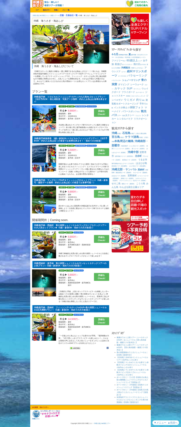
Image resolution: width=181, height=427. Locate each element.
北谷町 (138, 156)
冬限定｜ (135, 96)
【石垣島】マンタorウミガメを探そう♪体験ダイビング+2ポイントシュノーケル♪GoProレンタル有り (133, 364)
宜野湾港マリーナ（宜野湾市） (124, 156)
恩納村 (141, 169)
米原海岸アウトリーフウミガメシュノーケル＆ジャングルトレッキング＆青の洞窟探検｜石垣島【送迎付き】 (132, 399)
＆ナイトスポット (124, 64)
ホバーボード (140, 92)
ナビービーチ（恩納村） (140, 172)
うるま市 (142, 159)
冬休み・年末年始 (122, 57)
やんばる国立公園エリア (131, 187)
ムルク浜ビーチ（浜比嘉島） (138, 166)
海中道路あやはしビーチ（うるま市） (123, 163)
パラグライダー (116, 80)
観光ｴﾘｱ (46, 10)
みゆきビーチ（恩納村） (119, 176)
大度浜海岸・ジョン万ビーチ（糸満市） (133, 146)
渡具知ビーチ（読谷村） (129, 160)
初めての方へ (44, 407)
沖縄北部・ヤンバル (124, 169)
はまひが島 (141, 163)
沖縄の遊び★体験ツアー (102, 423)
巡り (131, 111)
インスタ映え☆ (129, 107)
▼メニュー (160, 422)
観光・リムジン (131, 115)
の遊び (116, 133)
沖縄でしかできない (137, 68)
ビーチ (122, 76)
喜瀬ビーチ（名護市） (128, 178)
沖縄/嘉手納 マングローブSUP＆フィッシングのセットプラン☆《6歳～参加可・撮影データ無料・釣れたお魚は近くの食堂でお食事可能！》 (71, 181)
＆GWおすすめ (120, 54)
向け (119, 61)
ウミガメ (129, 99)
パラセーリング (137, 75)
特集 (56, 10)
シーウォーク (137, 84)
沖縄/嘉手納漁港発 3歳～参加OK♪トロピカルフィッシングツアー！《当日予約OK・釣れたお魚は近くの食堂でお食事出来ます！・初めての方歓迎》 (70, 139)
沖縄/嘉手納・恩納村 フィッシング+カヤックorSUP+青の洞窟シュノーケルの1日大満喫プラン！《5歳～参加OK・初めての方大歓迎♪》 (70, 308)
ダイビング (123, 84)
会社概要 (35, 407)
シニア (134, 61)
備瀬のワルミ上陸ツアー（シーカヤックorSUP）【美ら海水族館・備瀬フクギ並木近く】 (132, 347)
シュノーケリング (131, 80)
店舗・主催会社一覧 (69, 15)
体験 (140, 100)
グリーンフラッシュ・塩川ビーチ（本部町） (133, 180)
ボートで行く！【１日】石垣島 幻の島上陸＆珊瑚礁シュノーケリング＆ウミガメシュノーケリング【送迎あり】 (132, 379)
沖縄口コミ (36, 419)
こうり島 (140, 183)
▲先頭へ (173, 422)
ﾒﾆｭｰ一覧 (66, 10)
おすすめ (132, 54)
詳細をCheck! (101, 113)
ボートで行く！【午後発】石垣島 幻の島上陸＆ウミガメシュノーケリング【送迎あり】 (132, 392)
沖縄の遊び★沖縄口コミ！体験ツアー (45, 15)
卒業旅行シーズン (138, 57)
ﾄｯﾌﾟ (37, 10)
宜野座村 (132, 175)
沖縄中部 (133, 152)
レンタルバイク (125, 118)
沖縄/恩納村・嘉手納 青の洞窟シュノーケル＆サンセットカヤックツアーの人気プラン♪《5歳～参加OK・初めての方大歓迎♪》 (70, 264)
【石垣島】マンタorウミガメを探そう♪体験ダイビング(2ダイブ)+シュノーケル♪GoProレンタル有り (133, 372)
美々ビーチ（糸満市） (138, 148)
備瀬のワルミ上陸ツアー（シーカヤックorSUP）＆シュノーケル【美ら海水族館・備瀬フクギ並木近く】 (132, 339)
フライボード (128, 92)
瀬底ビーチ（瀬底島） (128, 184)
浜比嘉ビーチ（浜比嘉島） (120, 166)
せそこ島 (116, 183)
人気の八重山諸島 (141, 133)
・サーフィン (134, 89)
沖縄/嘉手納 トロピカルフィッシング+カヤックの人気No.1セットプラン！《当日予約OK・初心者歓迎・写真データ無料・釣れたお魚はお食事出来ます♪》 (70, 99)
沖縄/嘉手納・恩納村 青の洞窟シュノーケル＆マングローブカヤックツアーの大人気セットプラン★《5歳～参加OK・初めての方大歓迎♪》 (70, 226)
